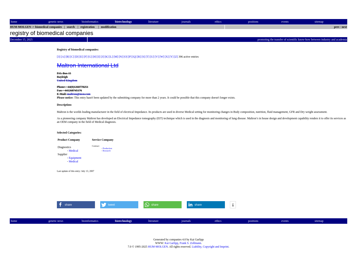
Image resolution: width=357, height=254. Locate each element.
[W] (161, 56)
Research (107, 150)
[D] (77, 56)
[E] (81, 56)
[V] (157, 56)
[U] (152, 56)
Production (107, 148)
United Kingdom (67, 80)
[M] (116, 56)
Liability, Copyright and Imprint (210, 246)
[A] (63, 56)
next (344, 27)
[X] (167, 56)
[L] (111, 56)
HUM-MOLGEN (158, 246)
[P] (130, 56)
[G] (90, 56)
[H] (95, 56)
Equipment (75, 157)
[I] (98, 56)
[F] (85, 56)
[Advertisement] (30, 119)
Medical (73, 150)
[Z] (176, 56)
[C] (72, 56)
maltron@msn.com (78, 94)
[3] (58, 56)
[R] (139, 56)
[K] (106, 56)
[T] (147, 56)
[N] (121, 56)
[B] (67, 56)
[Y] (171, 56)
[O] (126, 56)
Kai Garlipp (171, 243)
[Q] (134, 56)
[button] (76, 204)
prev (336, 27)
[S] (143, 56)
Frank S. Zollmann (190, 243)
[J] (102, 56)
